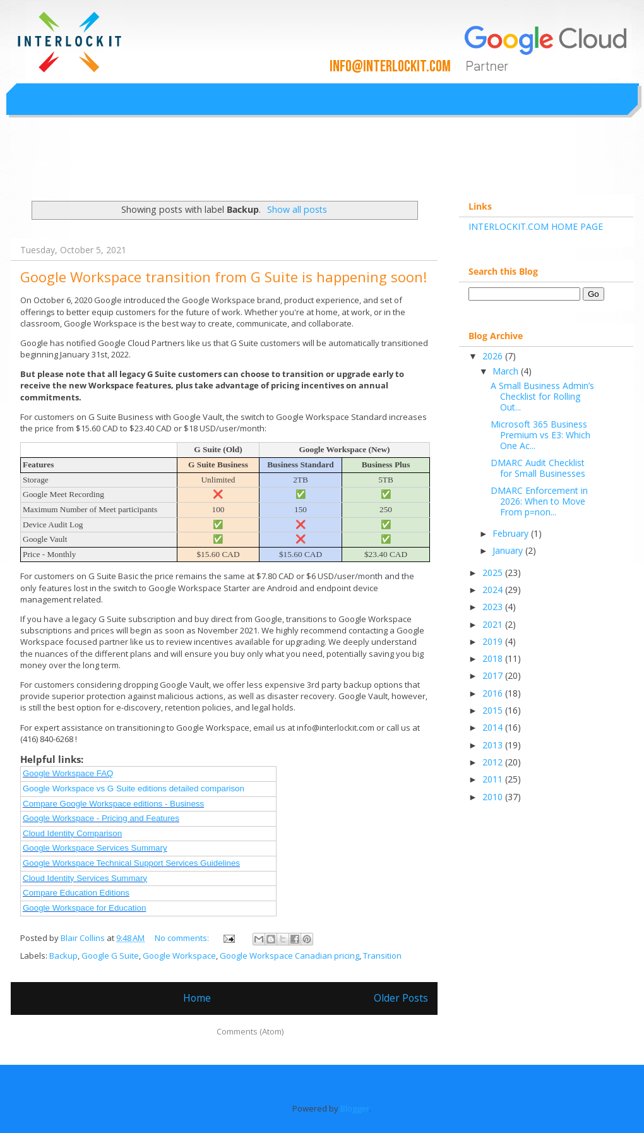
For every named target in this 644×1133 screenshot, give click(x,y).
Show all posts (297, 209)
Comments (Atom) (250, 1031)
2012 (493, 762)
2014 (493, 727)
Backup (63, 955)
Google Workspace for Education (84, 908)
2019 (493, 641)
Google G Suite (110, 955)
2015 (493, 710)
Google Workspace (179, 955)
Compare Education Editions (76, 892)
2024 (493, 590)
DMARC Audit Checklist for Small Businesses (538, 468)
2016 (493, 693)
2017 (493, 675)
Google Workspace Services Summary (95, 848)
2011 (493, 779)
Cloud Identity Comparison (72, 833)
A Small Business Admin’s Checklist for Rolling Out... (542, 396)
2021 (493, 624)
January (508, 550)
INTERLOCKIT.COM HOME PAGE (535, 226)
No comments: (183, 938)
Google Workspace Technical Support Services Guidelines (131, 863)
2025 (493, 572)
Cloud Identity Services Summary (85, 878)
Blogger (354, 1108)
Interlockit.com (67, 164)
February (511, 533)
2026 (493, 356)
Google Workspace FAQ (68, 773)
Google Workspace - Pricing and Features (101, 818)
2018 (493, 658)
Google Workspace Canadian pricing (289, 955)
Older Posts (401, 998)
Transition (382, 955)
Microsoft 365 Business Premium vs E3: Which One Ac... (540, 435)
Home (197, 998)
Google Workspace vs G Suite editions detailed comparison (133, 788)
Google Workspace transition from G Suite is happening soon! (223, 276)
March (506, 371)
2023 (493, 607)
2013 (493, 745)
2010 (493, 797)
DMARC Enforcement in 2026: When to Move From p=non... (539, 501)
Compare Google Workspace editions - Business (113, 803)
